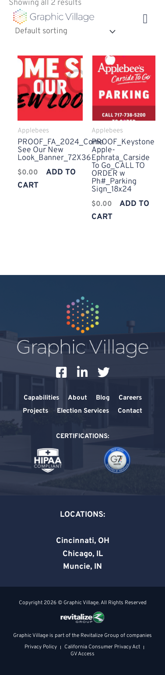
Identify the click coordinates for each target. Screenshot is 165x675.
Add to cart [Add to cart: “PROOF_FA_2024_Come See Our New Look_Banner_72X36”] (47, 179)
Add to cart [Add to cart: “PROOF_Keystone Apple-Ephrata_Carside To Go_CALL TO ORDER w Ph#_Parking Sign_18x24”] (120, 210)
